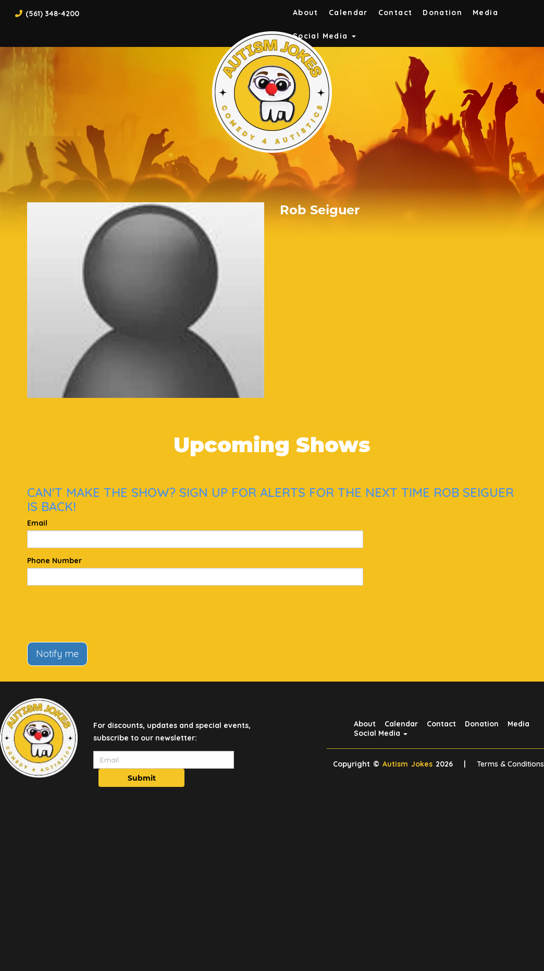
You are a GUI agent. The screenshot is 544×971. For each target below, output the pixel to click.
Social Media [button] (380, 733)
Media (485, 12)
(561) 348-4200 (52, 13)
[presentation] (106, 613)
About (305, 12)
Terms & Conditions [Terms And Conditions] (510, 764)
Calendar (348, 12)
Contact (395, 12)
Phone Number (54, 560)
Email (37, 523)
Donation (442, 12)
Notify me (57, 654)
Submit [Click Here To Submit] (142, 778)
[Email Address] (163, 760)
